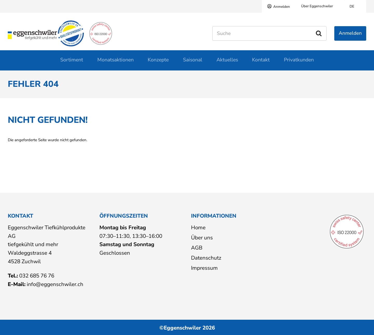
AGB (196, 247)
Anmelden (281, 6)
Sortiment (71, 62)
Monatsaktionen (115, 62)
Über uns (202, 237)
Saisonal (192, 62)
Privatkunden (299, 62)
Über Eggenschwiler (317, 6)
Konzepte (158, 62)
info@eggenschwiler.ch (55, 284)
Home (198, 227)
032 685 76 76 (36, 276)
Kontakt (261, 62)
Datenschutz (206, 257)
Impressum (204, 268)
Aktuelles (227, 62)
